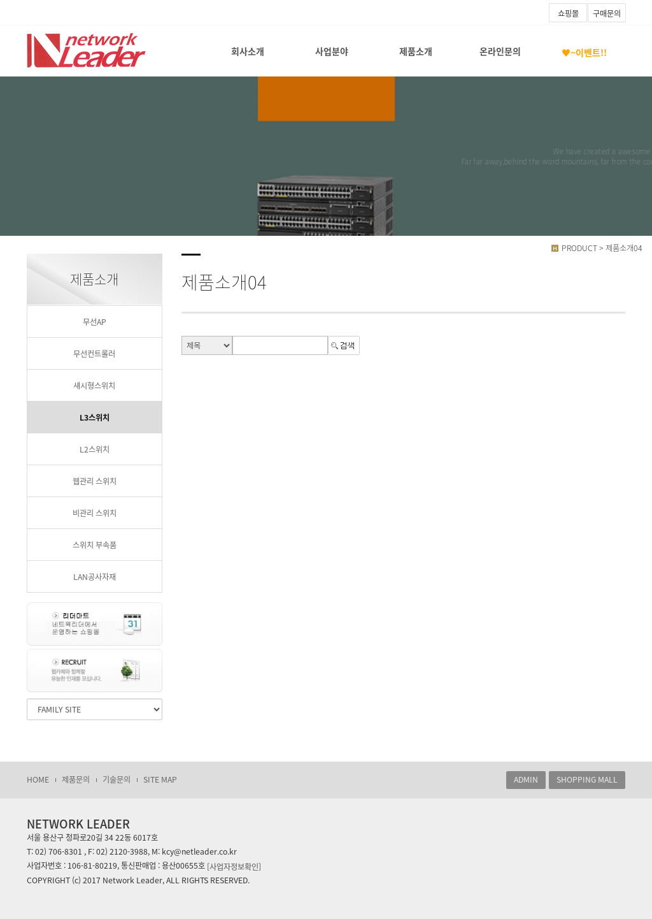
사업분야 (331, 51)
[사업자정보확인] (234, 866)
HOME (38, 779)
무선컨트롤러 (94, 353)
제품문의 (76, 779)
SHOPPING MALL (587, 779)
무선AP (94, 322)
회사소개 (247, 51)
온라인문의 (500, 51)
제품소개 (415, 51)
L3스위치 (95, 417)
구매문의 (607, 13)
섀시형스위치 (94, 385)
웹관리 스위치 (95, 481)
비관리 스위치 (95, 513)
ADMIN (526, 779)
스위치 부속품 (95, 545)
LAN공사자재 (94, 577)
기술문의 (117, 779)
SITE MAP (160, 779)
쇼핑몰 (568, 13)
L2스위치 (95, 449)
